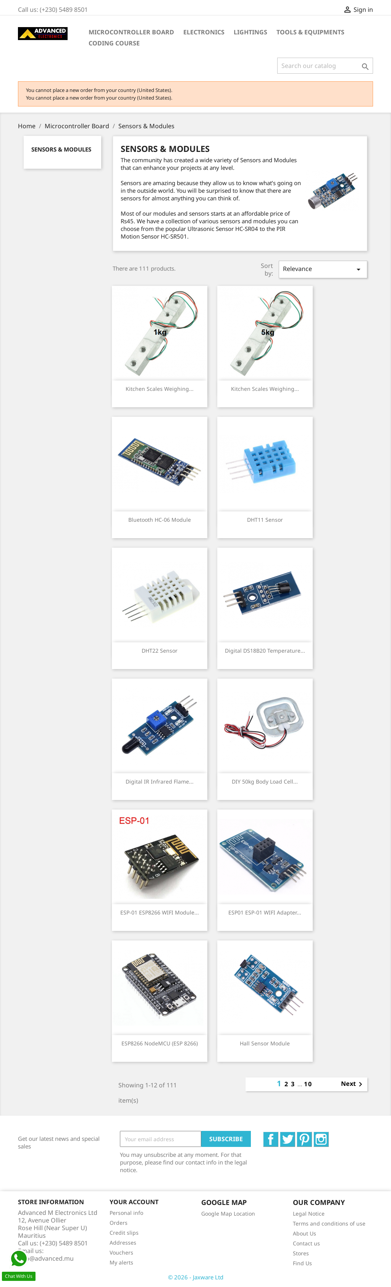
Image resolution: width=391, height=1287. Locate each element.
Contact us (306, 1243)
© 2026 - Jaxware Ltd (195, 1277)
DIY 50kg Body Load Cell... (265, 781)
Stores (301, 1253)
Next (353, 1084)
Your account (134, 1202)
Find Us (302, 1263)
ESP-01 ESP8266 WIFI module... (159, 912)
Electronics (204, 32)
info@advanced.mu (46, 1258)
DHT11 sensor (265, 519)
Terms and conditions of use (329, 1223)
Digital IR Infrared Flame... (160, 781)
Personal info (126, 1212)
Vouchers (121, 1252)
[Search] (325, 66)
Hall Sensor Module (265, 1043)
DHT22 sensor (160, 650)
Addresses (123, 1242)
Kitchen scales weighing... (160, 388)
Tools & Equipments (310, 32)
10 (308, 1084)
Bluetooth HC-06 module (159, 519)
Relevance (323, 269)
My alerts (121, 1262)
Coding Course (114, 43)
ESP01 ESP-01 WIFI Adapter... (264, 912)
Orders (119, 1222)
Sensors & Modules (61, 149)
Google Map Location (228, 1213)
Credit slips (124, 1232)
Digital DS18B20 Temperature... (265, 650)
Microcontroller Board (131, 32)
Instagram (328, 1136)
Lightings (250, 32)
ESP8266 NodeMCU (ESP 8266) (159, 1043)
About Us (304, 1233)
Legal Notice (309, 1213)
